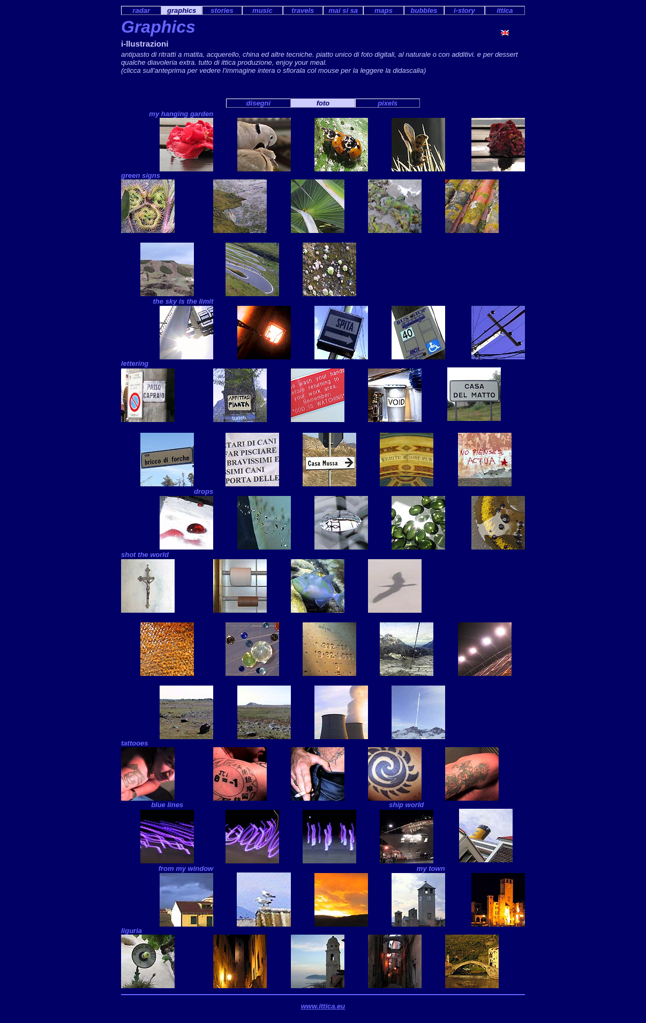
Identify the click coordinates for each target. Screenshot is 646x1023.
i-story (464, 10)
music (262, 10)
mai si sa (343, 10)
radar (141, 10)
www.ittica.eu (323, 1006)
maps (383, 10)
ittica (505, 10)
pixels (387, 103)
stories (222, 10)
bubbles (424, 10)
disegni (258, 103)
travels (302, 10)
